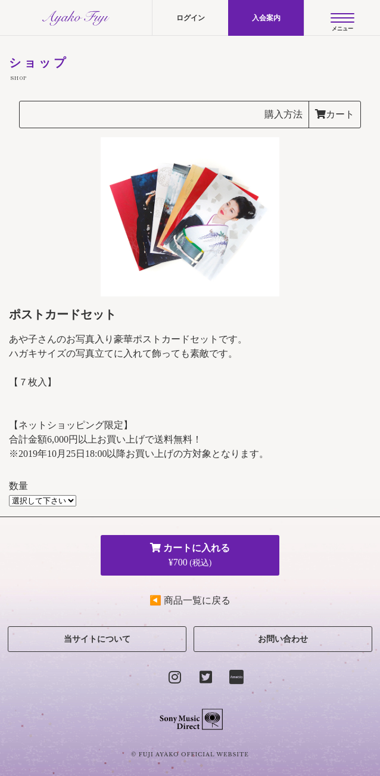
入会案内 (266, 18)
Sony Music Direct (190, 719)
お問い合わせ (283, 639)
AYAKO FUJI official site (76, 18)
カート (334, 114)
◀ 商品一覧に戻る (190, 600)
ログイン (190, 18)
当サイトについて (97, 639)
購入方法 (283, 114)
